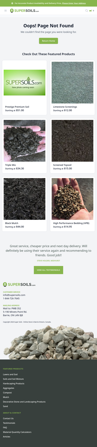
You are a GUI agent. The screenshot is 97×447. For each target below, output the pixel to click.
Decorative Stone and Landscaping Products (24, 401)
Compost (7, 392)
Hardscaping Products (13, 383)
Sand (5, 406)
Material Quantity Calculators (17, 432)
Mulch (6, 397)
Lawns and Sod (10, 374)
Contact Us (8, 418)
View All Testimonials (48, 270)
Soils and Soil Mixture (13, 379)
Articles (6, 436)
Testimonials (9, 423)
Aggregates (8, 388)
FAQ (5, 427)
